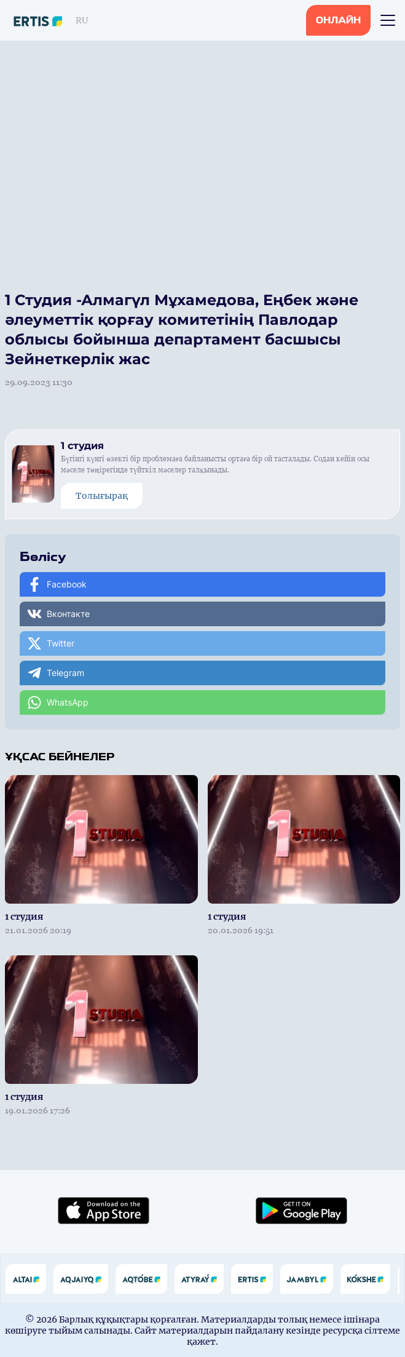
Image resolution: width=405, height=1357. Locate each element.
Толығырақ (102, 495)
